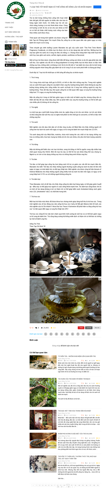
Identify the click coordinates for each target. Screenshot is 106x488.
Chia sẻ (41, 3)
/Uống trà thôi (11, 59)
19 (97, 485)
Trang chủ (33, 3)
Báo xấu (97, 327)
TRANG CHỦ (9, 23)
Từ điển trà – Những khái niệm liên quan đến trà (77, 356)
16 (86, 485)
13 (75, 485)
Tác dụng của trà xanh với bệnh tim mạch (74, 379)
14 (79, 485)
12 (71, 485)
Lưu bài (89, 327)
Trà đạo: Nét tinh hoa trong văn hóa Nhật (74, 411)
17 (90, 485)
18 (94, 485)
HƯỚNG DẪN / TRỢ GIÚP (14, 37)
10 (64, 485)
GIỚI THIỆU (9, 27)
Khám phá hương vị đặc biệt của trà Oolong (75, 434)
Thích (81, 327)
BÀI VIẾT (49, 13)
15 (83, 485)
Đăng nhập (56, 346)
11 (68, 485)
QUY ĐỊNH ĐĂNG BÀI (12, 32)
